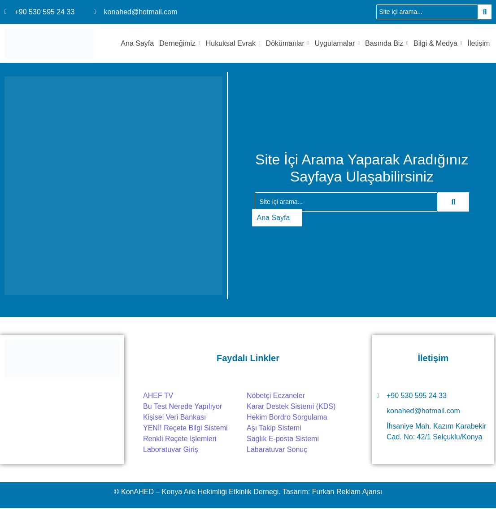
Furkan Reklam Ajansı (347, 492)
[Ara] (427, 11)
